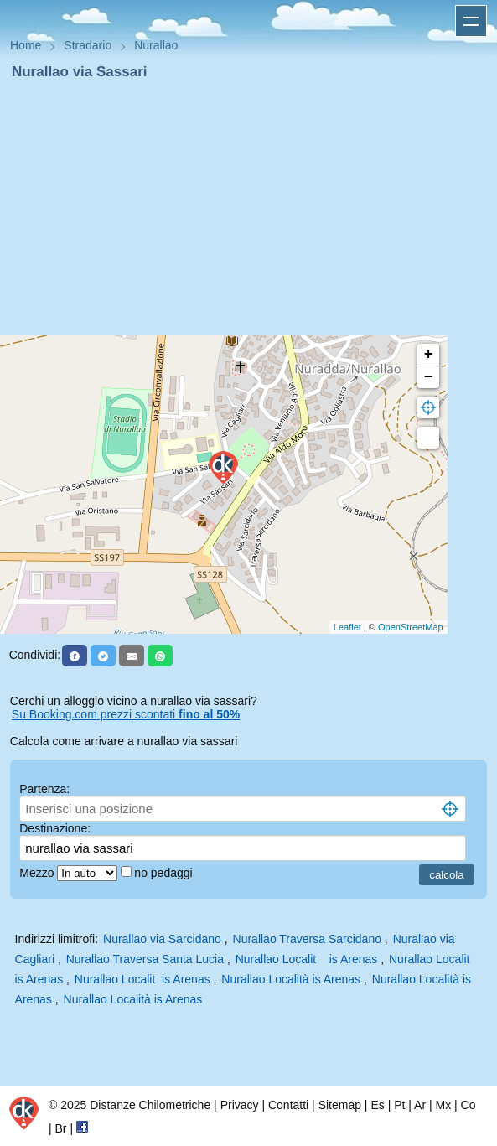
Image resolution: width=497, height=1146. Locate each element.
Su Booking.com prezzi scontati (126, 714)
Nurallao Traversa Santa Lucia (145, 959)
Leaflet (347, 627)
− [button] (428, 377)
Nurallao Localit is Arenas (307, 959)
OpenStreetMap (410, 627)
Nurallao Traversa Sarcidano (307, 939)
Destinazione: (55, 828)
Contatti (288, 1105)
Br (61, 1128)
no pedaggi (164, 872)
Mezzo (38, 872)
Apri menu (471, 21)
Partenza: (44, 789)
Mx (443, 1105)
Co (468, 1105)
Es (377, 1105)
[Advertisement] (248, 208)
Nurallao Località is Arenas (290, 979)
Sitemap (339, 1105)
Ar (420, 1105)
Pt (399, 1105)
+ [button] (428, 355)
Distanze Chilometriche (150, 1105)
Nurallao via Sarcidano (162, 939)
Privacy (239, 1105)
